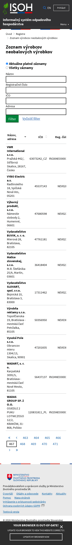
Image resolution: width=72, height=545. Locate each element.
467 (11, 444)
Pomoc (7, 497)
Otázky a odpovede (27, 493)
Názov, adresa (11, 137)
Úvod (9, 34)
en (49, 8)
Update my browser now (36, 536)
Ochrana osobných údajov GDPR (21, 505)
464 (36, 437)
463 (25, 437)
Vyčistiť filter (31, 118)
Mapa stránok (22, 497)
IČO (8, 95)
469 (33, 444)
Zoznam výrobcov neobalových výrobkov (34, 38)
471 (55, 444)
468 (22, 444)
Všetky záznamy (19, 68)
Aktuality (61, 493)
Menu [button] (63, 24)
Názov (10, 74)
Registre (20, 34)
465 (47, 437)
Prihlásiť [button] (61, 7)
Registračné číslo (16, 84)
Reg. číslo (61, 137)
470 (44, 444)
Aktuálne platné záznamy (26, 64)
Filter (12, 119)
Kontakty (47, 493)
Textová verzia (11, 511)
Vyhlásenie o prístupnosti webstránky (24, 501)
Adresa (10, 106)
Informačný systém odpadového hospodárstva (27, 22)
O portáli (8, 493)
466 (58, 437)
